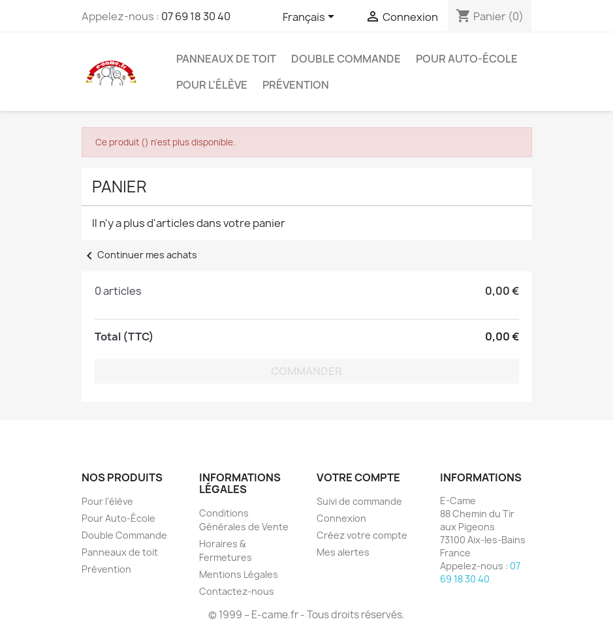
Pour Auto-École (467, 59)
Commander (306, 371)
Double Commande (346, 59)
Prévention (295, 85)
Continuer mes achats (139, 254)
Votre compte (358, 477)
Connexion (341, 518)
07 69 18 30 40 (195, 16)
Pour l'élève (211, 85)
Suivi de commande (359, 501)
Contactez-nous (236, 591)
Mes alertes (343, 552)
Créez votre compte (362, 535)
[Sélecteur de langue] (311, 17)
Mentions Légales (238, 574)
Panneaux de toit (226, 59)
